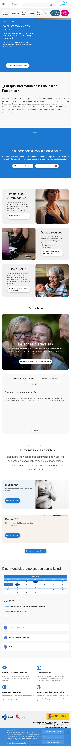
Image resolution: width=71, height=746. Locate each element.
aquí (34, 738)
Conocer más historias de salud (35, 551)
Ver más (35, 430)
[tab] (24, 378)
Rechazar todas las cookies (53, 737)
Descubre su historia (12, 500)
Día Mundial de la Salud (19, 611)
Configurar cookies (53, 742)
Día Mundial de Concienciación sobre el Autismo (28, 606)
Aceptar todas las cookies (53, 732)
